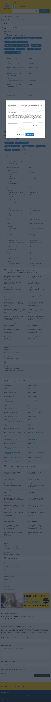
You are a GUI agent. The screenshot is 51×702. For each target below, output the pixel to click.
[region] (25, 119)
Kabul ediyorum (30, 134)
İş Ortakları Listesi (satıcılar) (13, 130)
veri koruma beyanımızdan (27, 122)
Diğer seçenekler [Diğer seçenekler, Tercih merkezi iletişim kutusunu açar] (20, 134)
